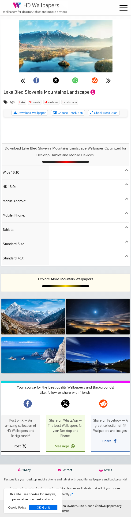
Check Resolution (103, 113)
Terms (105, 470)
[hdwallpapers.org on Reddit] (103, 403)
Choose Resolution (68, 113)
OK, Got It (43, 508)
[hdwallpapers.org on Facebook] (27, 403)
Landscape (70, 102)
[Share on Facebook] (36, 80)
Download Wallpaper (30, 113)
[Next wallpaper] (108, 80)
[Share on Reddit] (95, 80)
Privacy (24, 470)
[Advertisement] (65, 130)
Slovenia (34, 102)
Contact (65, 470)
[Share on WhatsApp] (75, 80)
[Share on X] (56, 80)
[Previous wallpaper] (23, 80)
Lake (22, 102)
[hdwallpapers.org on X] (65, 403)
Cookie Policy (17, 507)
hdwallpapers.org (110, 506)
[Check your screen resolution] (71, 494)
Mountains (51, 102)
